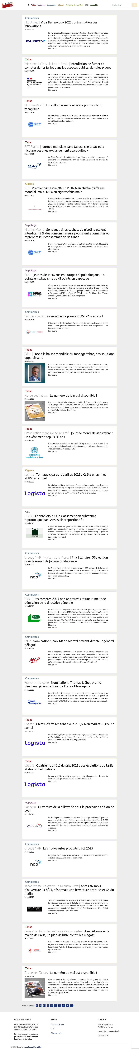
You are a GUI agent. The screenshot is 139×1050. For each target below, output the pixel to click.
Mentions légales (57, 1024)
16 (67, 1006)
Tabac (33, 5)
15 (63, 1006)
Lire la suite (52, 48)
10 (44, 1006)
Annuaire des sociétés (74, 5)
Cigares (61, 5)
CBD (87, 5)
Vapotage (41, 5)
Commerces (51, 5)
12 (51, 1006)
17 (71, 1006)
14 (59, 1006)
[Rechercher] (121, 5)
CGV (52, 1029)
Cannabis (94, 5)
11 (48, 1006)
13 (55, 1006)
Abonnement (56, 1033)
